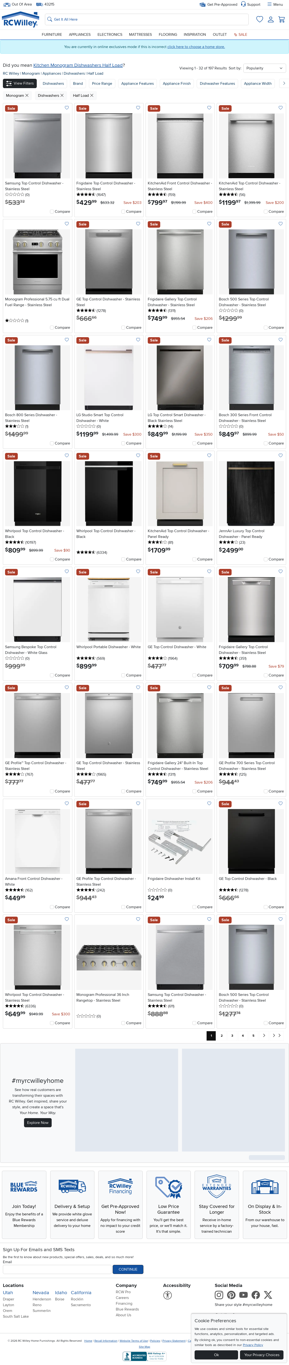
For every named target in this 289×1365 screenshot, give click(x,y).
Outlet (220, 34)
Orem (7, 1310)
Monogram (31, 73)
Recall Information (105, 1341)
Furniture (52, 34)
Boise (59, 1299)
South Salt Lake (16, 1316)
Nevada (41, 1293)
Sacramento (81, 1305)
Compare (62, 211)
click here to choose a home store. (196, 46)
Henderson (42, 1299)
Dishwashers (75, 73)
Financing (124, 1303)
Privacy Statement (174, 1341)
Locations (13, 1285)
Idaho (61, 1293)
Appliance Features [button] (137, 83)
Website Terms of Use (134, 1341)
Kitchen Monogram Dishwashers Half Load (78, 65)
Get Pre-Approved (218, 4)
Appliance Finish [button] (177, 83)
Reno (37, 1305)
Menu (275, 4)
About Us (123, 1315)
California (81, 1293)
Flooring (168, 34)
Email (7, 1262)
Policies (155, 1341)
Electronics (110, 34)
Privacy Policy (253, 1345)
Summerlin (42, 1310)
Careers (122, 1297)
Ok (216, 1355)
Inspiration (195, 34)
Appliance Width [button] (258, 83)
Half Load (95, 73)
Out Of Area (17, 4)
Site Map (144, 1347)
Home (88, 1341)
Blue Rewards (127, 1309)
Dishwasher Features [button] (217, 83)
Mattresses (140, 34)
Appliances (80, 34)
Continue (128, 1269)
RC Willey (11, 73)
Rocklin (77, 1299)
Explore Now (38, 1122)
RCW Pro (123, 1292)
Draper (8, 1299)
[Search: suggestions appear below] (146, 19)
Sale (240, 34)
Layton (8, 1305)
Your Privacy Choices (261, 1355)
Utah (8, 1293)
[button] (20, 83)
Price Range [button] (102, 83)
